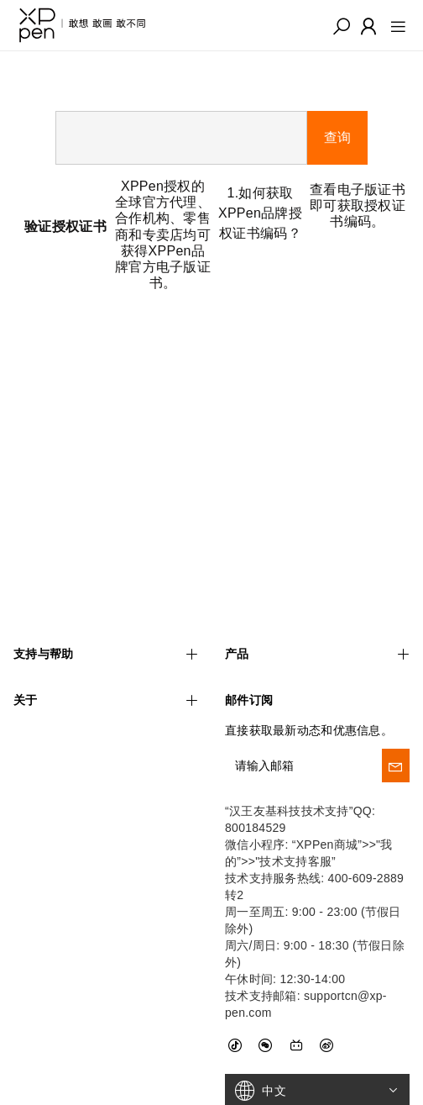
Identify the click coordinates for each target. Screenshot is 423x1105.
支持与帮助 (105, 617)
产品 (317, 617)
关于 (105, 664)
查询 (337, 137)
